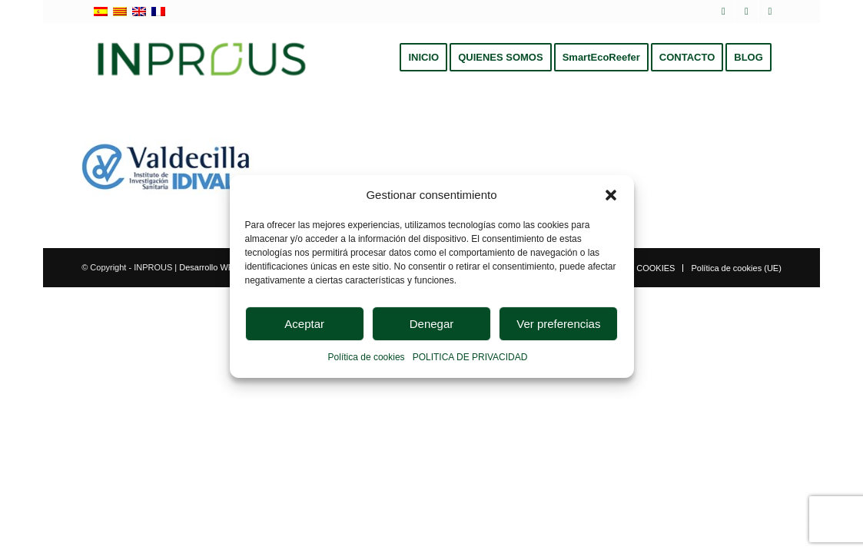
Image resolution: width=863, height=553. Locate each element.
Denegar (432, 323)
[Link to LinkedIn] (746, 11)
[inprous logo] (201, 57)
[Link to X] (723, 11)
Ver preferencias (558, 323)
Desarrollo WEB (209, 267)
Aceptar (304, 323)
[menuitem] (423, 57)
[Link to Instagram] (770, 11)
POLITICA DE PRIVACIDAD (470, 358)
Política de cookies (366, 358)
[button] (611, 195)
